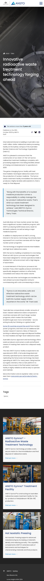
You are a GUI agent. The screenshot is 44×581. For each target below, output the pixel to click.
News (12, 53)
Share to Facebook (32, 132)
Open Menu (40, 3)
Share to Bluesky (35, 132)
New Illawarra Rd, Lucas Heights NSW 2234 (15, 575)
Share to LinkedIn (39, 132)
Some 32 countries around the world (16, 326)
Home (7, 53)
